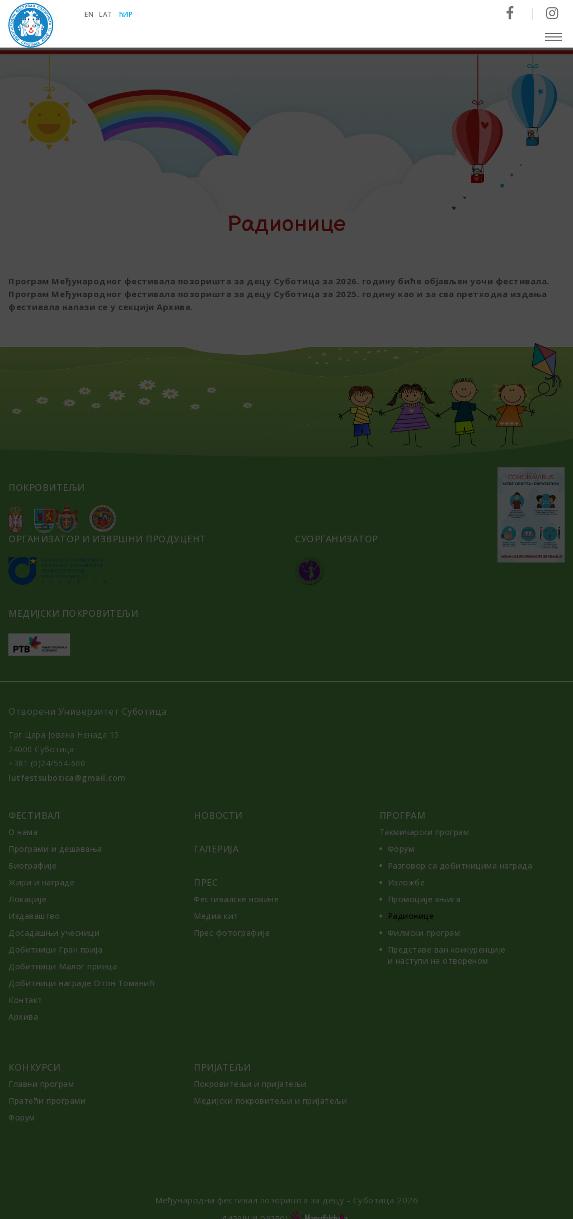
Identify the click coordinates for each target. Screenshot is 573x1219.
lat (108, 14)
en (91, 14)
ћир (127, 14)
